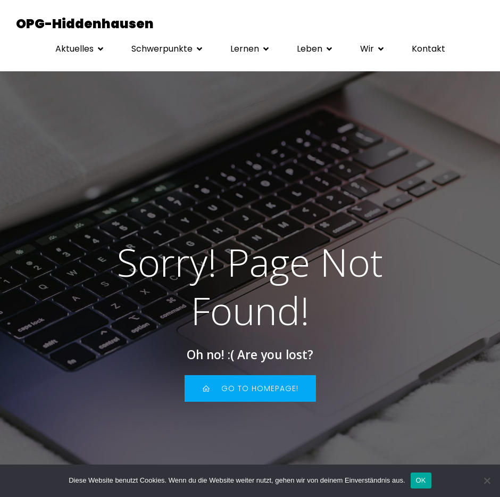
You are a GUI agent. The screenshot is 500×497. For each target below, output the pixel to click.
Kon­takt (428, 49)
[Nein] (486, 480)
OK (421, 480)
